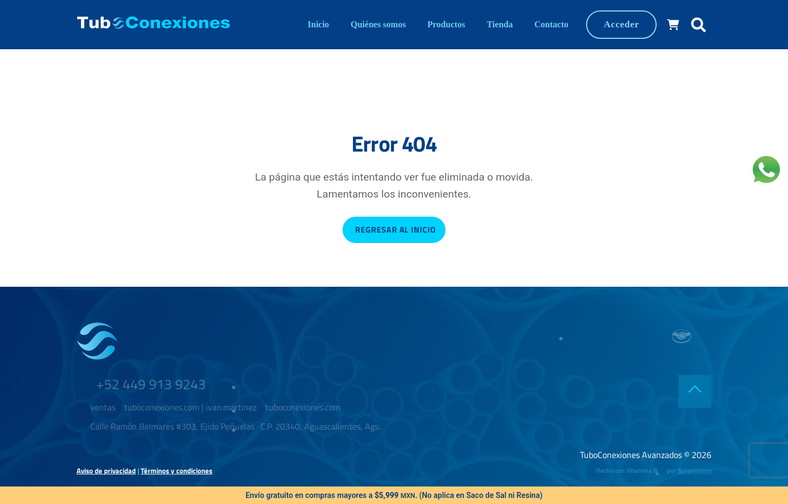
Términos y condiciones (176, 470)
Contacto (552, 24)
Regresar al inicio (395, 229)
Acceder (621, 24)
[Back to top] (695, 391)
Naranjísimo (694, 470)
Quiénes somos (378, 24)
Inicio (318, 24)
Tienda (499, 24)
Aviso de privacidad (106, 470)
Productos (446, 24)
